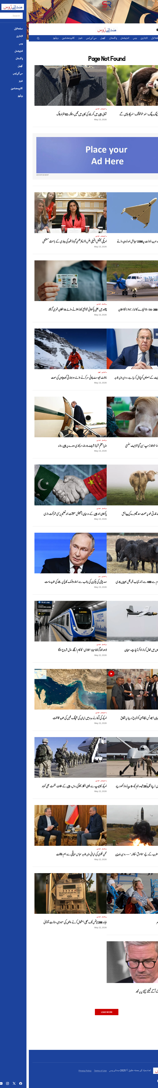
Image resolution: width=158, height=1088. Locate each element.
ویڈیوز (137, 713)
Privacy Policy (56, 1070)
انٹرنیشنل (146, 109)
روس (143, 304)
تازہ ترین (141, 109)
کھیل (70, 372)
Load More (78, 1012)
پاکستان (75, 304)
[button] (9, 38)
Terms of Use (71, 1070)
